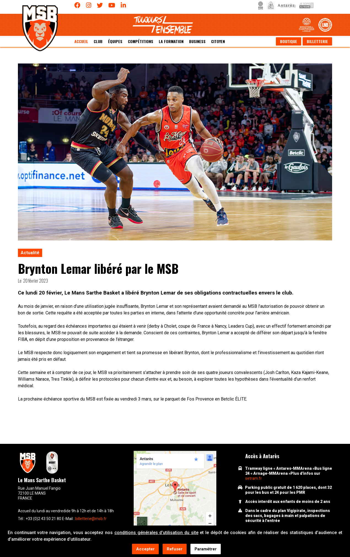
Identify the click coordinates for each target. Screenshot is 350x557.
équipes (115, 41)
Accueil (81, 41)
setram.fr (253, 478)
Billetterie (317, 41)
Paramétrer (206, 549)
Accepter (145, 549)
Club (98, 41)
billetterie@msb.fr (91, 518)
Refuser (174, 549)
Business (197, 41)
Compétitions (140, 41)
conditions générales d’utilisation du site (156, 532)
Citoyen (218, 41)
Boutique (288, 41)
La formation (171, 41)
